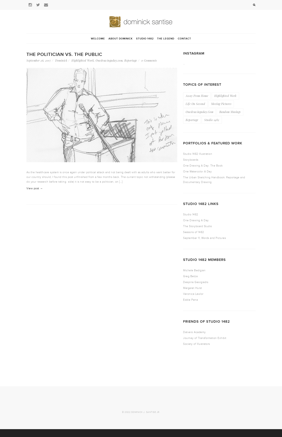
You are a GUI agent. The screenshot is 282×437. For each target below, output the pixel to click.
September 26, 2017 (38, 60)
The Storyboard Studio (197, 226)
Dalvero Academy (194, 332)
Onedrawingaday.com (109, 60)
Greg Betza (190, 276)
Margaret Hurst (192, 288)
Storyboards (190, 159)
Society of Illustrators (196, 344)
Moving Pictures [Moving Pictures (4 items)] (221, 104)
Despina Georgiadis (195, 282)
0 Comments (149, 60)
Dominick (61, 60)
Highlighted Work (82, 60)
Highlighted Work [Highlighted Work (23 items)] (225, 96)
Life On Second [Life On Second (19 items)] (195, 104)
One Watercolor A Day (197, 171)
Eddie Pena (190, 299)
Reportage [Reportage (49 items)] (192, 120)
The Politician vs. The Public (64, 54)
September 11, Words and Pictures (204, 238)
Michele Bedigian (194, 270)
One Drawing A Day (196, 220)
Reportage (130, 60)
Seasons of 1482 (193, 232)
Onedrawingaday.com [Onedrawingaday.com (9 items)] (199, 112)
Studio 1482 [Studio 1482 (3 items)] (211, 120)
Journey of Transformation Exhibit (204, 338)
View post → (34, 188)
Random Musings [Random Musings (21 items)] (230, 112)
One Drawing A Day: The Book (203, 165)
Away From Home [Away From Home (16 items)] (197, 96)
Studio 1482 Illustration (197, 154)
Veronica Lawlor (193, 294)
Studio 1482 (190, 214)
